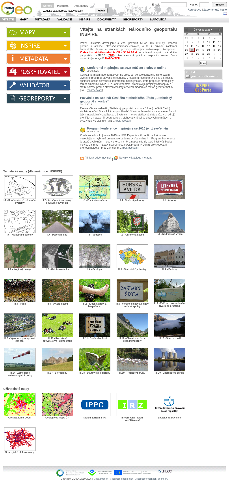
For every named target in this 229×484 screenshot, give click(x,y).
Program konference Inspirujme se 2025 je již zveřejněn (127, 128)
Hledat (101, 10)
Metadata (63, 5)
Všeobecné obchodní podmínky (151, 478)
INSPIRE (84, 19)
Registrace (194, 9)
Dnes (203, 63)
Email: (156, 4)
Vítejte (8, 19)
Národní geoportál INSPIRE (18, 8)
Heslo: (194, 4)
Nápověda (158, 19)
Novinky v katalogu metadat (135, 157)
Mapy (24, 19)
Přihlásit (219, 4)
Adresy (47, 5)
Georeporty (133, 19)
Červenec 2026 (202, 29)
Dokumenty (81, 5)
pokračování (95, 90)
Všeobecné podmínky (121, 478)
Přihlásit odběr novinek (98, 157)
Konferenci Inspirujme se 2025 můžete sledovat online (126, 67)
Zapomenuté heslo (215, 9)
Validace (64, 19)
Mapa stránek (101, 478)
